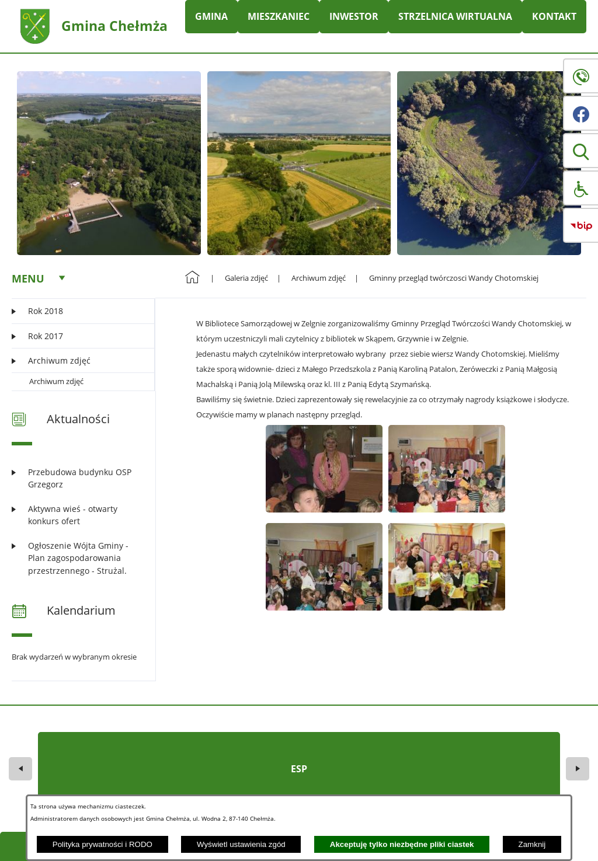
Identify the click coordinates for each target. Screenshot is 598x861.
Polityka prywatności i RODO (102, 844)
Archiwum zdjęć (56, 381)
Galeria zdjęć (246, 278)
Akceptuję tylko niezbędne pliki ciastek (402, 844)
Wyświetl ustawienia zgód (241, 844)
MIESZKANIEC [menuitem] (279, 16)
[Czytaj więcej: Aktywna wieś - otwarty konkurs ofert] (76, 515)
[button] (580, 150)
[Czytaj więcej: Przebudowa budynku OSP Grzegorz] (76, 478)
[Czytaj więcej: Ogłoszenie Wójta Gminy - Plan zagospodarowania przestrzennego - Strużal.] (76, 558)
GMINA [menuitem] (211, 16)
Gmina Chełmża (114, 25)
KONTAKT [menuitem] (554, 16)
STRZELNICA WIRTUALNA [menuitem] (455, 16)
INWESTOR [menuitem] (353, 16)
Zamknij (532, 844)
